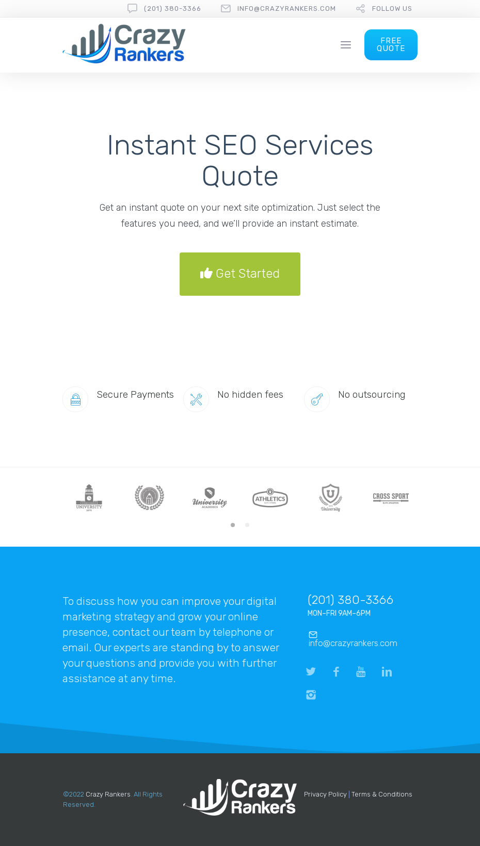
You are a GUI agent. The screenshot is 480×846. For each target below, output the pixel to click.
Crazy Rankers (108, 794)
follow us (392, 8)
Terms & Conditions (381, 794)
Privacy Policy (325, 794)
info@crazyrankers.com (286, 8)
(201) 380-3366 (172, 8)
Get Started (240, 274)
